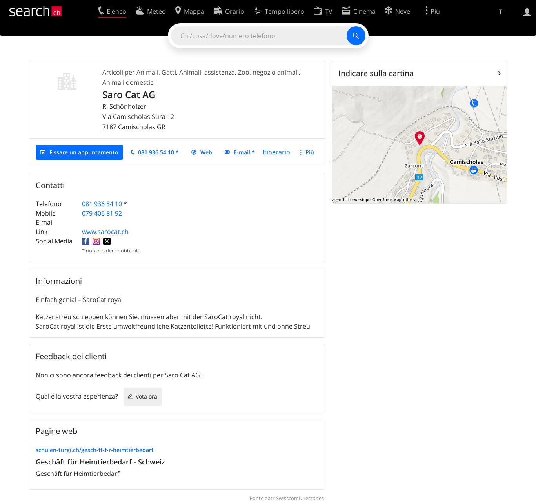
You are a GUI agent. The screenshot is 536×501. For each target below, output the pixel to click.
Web (206, 152)
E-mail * (244, 152)
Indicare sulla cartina (376, 73)
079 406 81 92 (102, 213)
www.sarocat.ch (105, 231)
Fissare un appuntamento (83, 152)
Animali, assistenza (207, 72)
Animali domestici (128, 82)
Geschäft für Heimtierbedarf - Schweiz (100, 461)
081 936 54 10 (102, 203)
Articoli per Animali (130, 72)
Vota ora (146, 396)
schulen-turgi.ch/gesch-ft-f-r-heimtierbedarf (94, 449)
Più (309, 152)
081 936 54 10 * (158, 152)
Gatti (169, 72)
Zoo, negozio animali (268, 72)
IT (499, 11)
